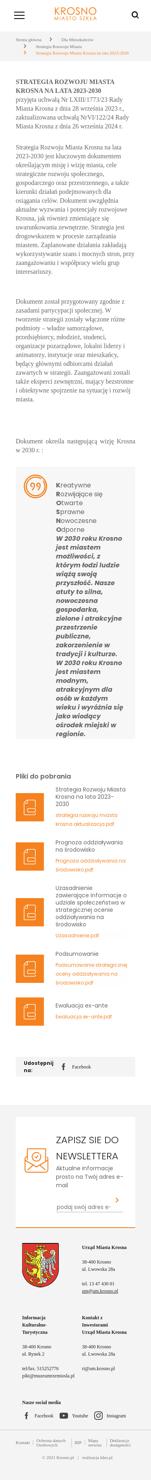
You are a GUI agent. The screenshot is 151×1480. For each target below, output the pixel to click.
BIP (78, 1442)
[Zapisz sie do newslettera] (117, 1201)
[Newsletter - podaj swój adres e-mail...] (84, 1207)
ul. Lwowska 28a (98, 1269)
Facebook (76, 1067)
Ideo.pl (106, 1457)
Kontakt (23, 1442)
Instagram (116, 1416)
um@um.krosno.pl (100, 1291)
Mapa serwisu (95, 1442)
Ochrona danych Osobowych (50, 1442)
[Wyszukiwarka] (135, 15)
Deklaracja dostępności (120, 1442)
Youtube (80, 1416)
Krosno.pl (65, 1457)
